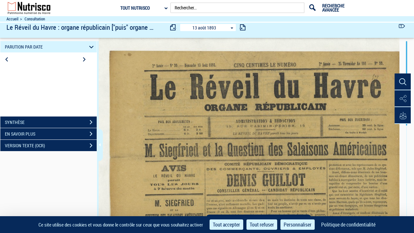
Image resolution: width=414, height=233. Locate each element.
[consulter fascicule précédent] (173, 27)
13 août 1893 (204, 28)
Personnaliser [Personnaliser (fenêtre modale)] (297, 224)
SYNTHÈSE (51, 122)
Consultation (35, 19)
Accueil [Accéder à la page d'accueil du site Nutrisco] (12, 19)
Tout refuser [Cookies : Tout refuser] (262, 224)
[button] (403, 81)
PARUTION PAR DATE (50, 46)
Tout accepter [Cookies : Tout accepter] (226, 224)
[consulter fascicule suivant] (242, 27)
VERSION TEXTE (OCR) (51, 145)
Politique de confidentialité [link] (348, 224)
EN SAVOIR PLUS (51, 134)
